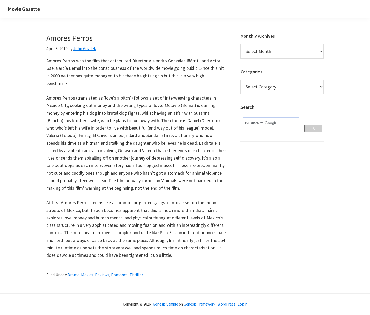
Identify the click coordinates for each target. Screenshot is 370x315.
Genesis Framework (199, 304)
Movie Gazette (24, 9)
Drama (73, 274)
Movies (87, 274)
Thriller (136, 274)
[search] (268, 123)
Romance (119, 274)
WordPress (226, 304)
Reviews (102, 274)
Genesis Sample (165, 304)
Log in (242, 304)
